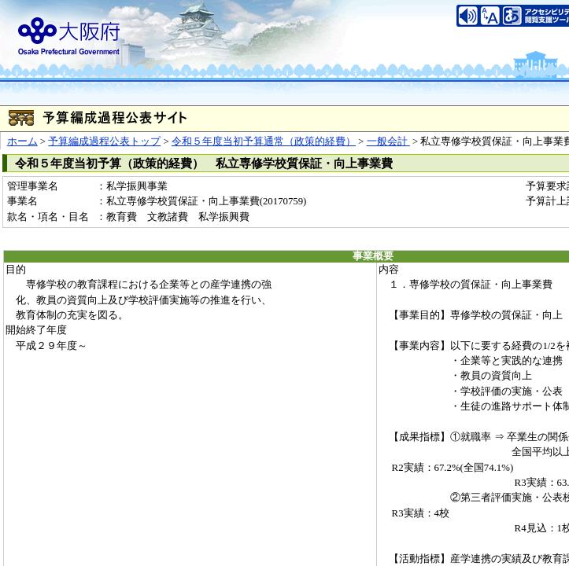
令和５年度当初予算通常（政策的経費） (264, 141)
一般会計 (388, 141)
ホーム (22, 141)
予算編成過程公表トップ (104, 141)
